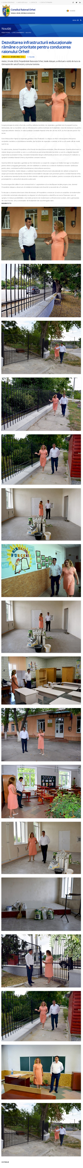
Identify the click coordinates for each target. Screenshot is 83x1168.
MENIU (75, 20)
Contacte (33, 2)
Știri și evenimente (18, 32)
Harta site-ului (21, 2)
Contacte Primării (45, 2)
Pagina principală (8, 2)
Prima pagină (6, 32)
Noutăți (6, 28)
